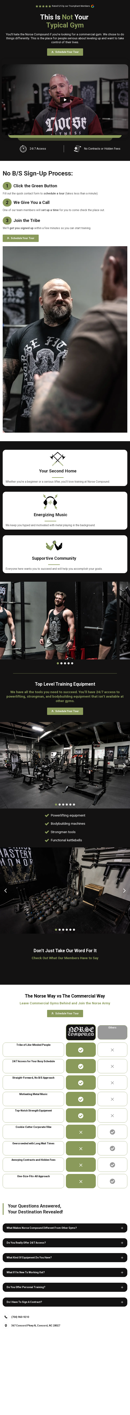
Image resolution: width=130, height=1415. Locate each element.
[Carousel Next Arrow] (124, 765)
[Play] (65, 100)
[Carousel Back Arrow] (6, 765)
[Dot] (58, 663)
